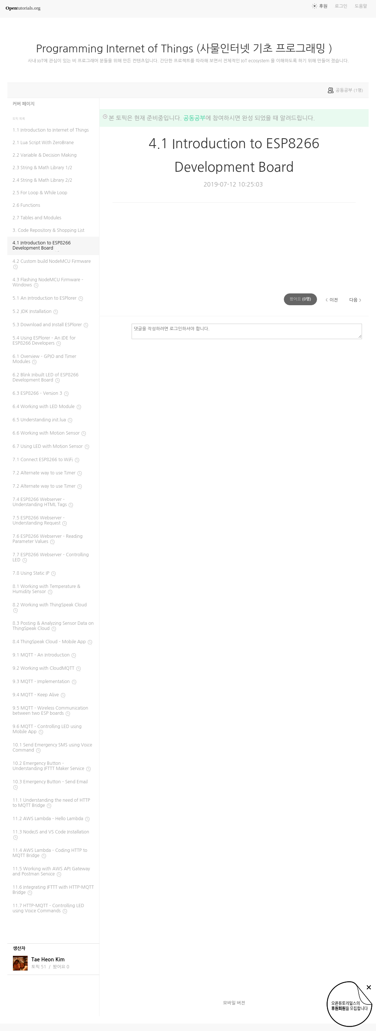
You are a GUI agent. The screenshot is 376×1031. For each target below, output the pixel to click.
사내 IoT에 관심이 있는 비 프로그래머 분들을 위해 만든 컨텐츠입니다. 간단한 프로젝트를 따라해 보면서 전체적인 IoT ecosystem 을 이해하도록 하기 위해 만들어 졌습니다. (188, 61)
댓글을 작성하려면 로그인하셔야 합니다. (247, 331)
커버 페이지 (24, 104)
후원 (323, 6)
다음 (353, 300)
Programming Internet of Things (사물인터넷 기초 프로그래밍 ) (187, 48)
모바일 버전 (234, 1003)
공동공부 (194, 118)
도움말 (361, 6)
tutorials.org (23, 8)
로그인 (341, 6)
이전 (334, 300)
